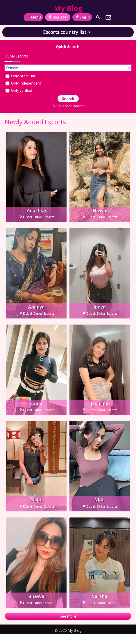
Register (57, 17)
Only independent (23, 83)
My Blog (68, 8)
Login (82, 17)
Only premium (20, 75)
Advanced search (68, 105)
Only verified (18, 90)
